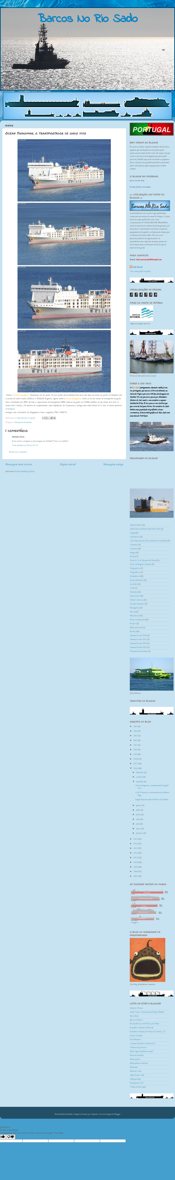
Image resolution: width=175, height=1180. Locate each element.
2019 (135, 754)
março (138, 828)
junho (138, 814)
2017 (135, 763)
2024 (135, 731)
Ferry (132, 556)
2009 (135, 867)
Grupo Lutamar (136, 1035)
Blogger (117, 1114)
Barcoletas (134, 1016)
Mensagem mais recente (18, 464)
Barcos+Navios (136, 1020)
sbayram (94, 1114)
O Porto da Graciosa (138, 1047)
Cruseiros (134, 545)
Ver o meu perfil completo (140, 271)
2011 (135, 857)
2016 (135, 768)
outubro (139, 777)
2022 (135, 740)
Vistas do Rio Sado (138, 1087)
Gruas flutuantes (137, 580)
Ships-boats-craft (137, 1075)
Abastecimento (136, 525)
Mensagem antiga (113, 464)
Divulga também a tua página (140, 187)
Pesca (132, 612)
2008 (135, 871)
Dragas (132, 552)
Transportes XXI (136, 1083)
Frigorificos (135, 568)
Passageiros (134, 608)
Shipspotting (135, 1079)
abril (138, 824)
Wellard (10, 409)
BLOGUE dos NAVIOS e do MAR (144, 1024)
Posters (133, 623)
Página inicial (67, 464)
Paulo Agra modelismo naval (141, 1051)
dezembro (140, 772)
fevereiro (139, 833)
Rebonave (134, 1067)
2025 (135, 726)
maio (138, 819)
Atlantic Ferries (136, 1008)
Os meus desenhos (137, 604)
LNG (132, 588)
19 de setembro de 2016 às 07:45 (25, 445)
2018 (135, 759)
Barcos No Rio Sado (137, 180)
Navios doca (135, 596)
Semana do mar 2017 (138, 639)
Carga (132, 533)
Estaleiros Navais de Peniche (141, 1027)
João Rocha (137, 267)
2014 (135, 844)
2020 (135, 749)
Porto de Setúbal (136, 1055)
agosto (139, 805)
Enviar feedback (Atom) (24, 471)
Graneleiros (134, 576)
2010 (135, 862)
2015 (135, 839)
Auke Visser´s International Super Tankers (147, 1012)
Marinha (133, 592)
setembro (140, 781)
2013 (135, 848)
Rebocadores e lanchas (139, 1063)
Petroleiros (134, 616)
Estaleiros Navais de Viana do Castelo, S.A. (147, 1031)
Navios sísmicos (136, 600)
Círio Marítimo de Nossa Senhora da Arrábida (148, 541)
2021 (135, 745)
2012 (135, 853)
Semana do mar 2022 (138, 647)
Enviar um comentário (18, 452)
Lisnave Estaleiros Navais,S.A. (142, 1043)
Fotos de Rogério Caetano (140, 564)
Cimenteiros (135, 537)
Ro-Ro (132, 631)
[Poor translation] (10, 1136)
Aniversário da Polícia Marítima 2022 (145, 529)
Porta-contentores (137, 619)
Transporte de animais (23, 422)
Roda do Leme (135, 1071)
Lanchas (133, 584)
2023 (135, 736)
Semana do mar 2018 (138, 643)
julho (138, 810)
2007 (135, 876)
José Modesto (135, 1039)
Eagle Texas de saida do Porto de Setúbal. (151, 799)
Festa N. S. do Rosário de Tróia (142, 560)
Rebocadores (135, 627)
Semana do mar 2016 (138, 635)
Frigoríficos (135, 572)
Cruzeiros (134, 548)
